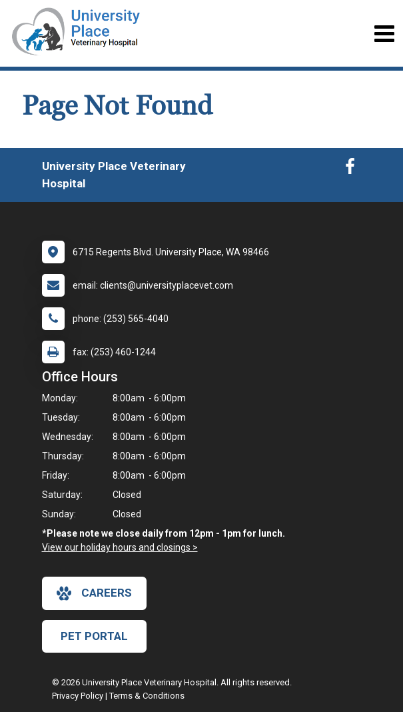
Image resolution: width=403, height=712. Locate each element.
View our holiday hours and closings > (120, 547)
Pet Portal (94, 636)
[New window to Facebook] (350, 169)
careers (94, 593)
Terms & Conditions (147, 696)
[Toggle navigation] (384, 33)
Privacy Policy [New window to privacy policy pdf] (77, 696)
